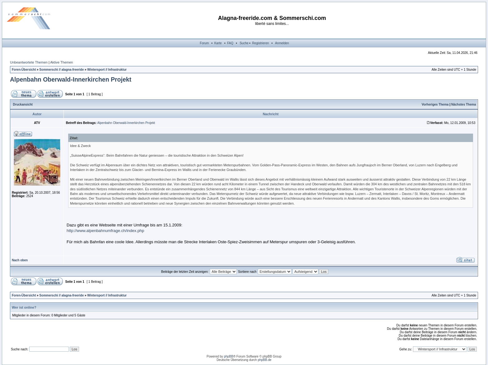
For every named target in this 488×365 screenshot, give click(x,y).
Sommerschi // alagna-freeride (61, 69)
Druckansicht (23, 104)
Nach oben (20, 260)
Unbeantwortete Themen (29, 62)
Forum (204, 43)
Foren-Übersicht (24, 69)
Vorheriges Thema (435, 104)
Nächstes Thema (463, 104)
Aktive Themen (61, 62)
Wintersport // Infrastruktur (107, 69)
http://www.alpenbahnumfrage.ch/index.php (105, 230)
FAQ (230, 43)
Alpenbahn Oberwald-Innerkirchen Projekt (70, 79)
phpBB (228, 356)
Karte (218, 43)
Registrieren (260, 43)
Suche (244, 43)
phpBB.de (264, 360)
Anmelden (282, 43)
